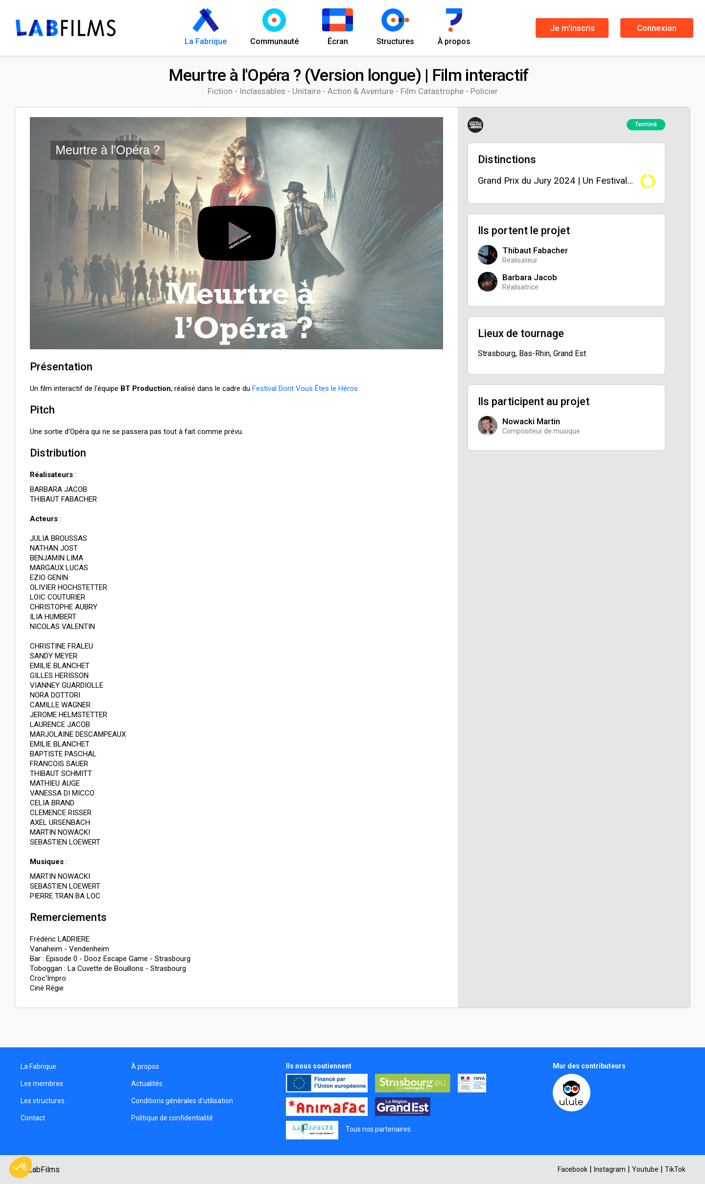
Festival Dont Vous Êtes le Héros (305, 388)
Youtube (645, 1169)
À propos (145, 1066)
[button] (20, 1167)
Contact (33, 1118)
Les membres (42, 1083)
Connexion (657, 28)
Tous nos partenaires (378, 1129)
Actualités (147, 1083)
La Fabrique (38, 1066)
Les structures (43, 1101)
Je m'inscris (572, 28)
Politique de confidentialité (172, 1118)
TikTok (675, 1169)
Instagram (610, 1169)
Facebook (573, 1169)
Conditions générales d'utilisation (182, 1101)
